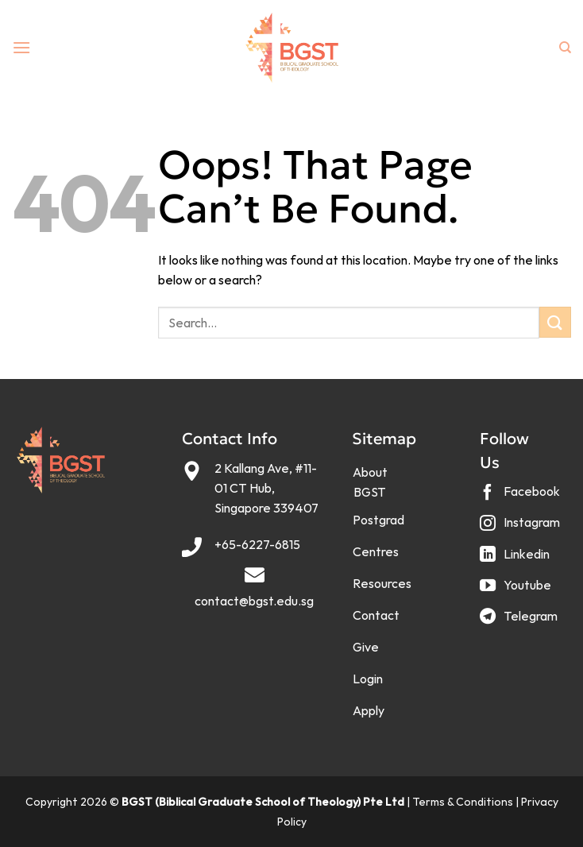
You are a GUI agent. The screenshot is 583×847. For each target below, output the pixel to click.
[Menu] (21, 47)
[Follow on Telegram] (521, 621)
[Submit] (555, 322)
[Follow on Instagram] (522, 528)
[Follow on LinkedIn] (517, 559)
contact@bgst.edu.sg (254, 601)
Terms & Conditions (462, 802)
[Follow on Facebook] (522, 497)
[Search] (565, 48)
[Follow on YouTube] (517, 590)
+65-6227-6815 (257, 544)
